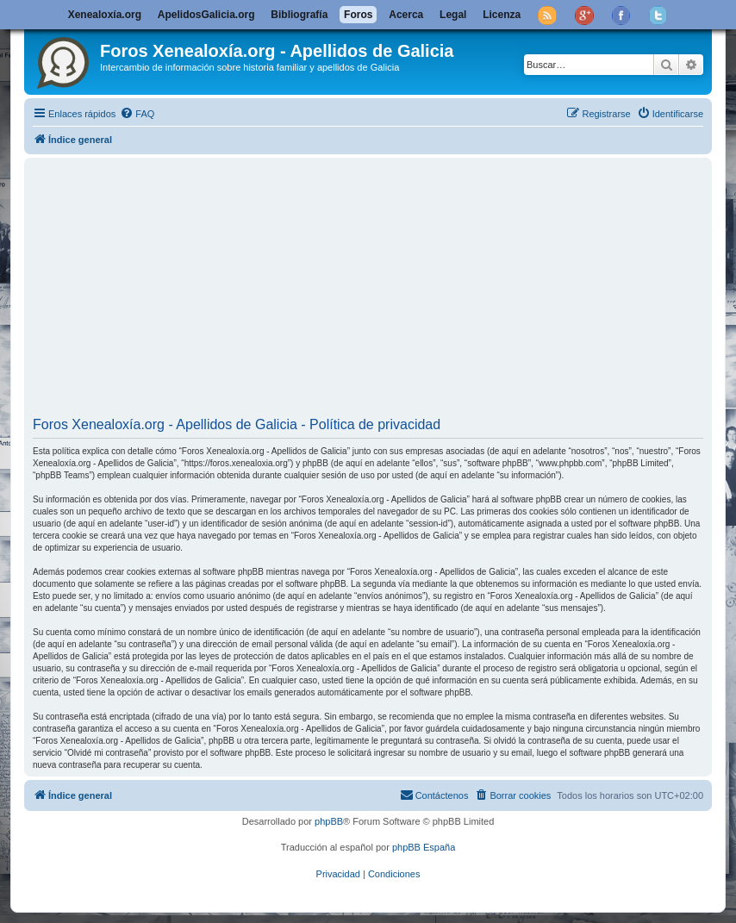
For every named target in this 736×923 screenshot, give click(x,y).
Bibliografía (299, 15)
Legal (453, 15)
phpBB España (423, 847)
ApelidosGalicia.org (206, 15)
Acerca (406, 15)
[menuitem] (137, 113)
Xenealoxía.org (104, 15)
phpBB (329, 821)
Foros (358, 15)
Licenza (502, 15)
